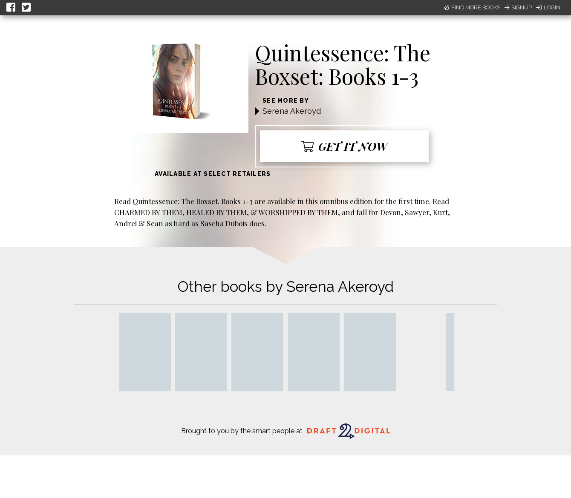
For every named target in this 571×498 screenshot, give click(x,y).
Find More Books (472, 7)
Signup (518, 7)
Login (548, 7)
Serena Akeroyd (291, 111)
